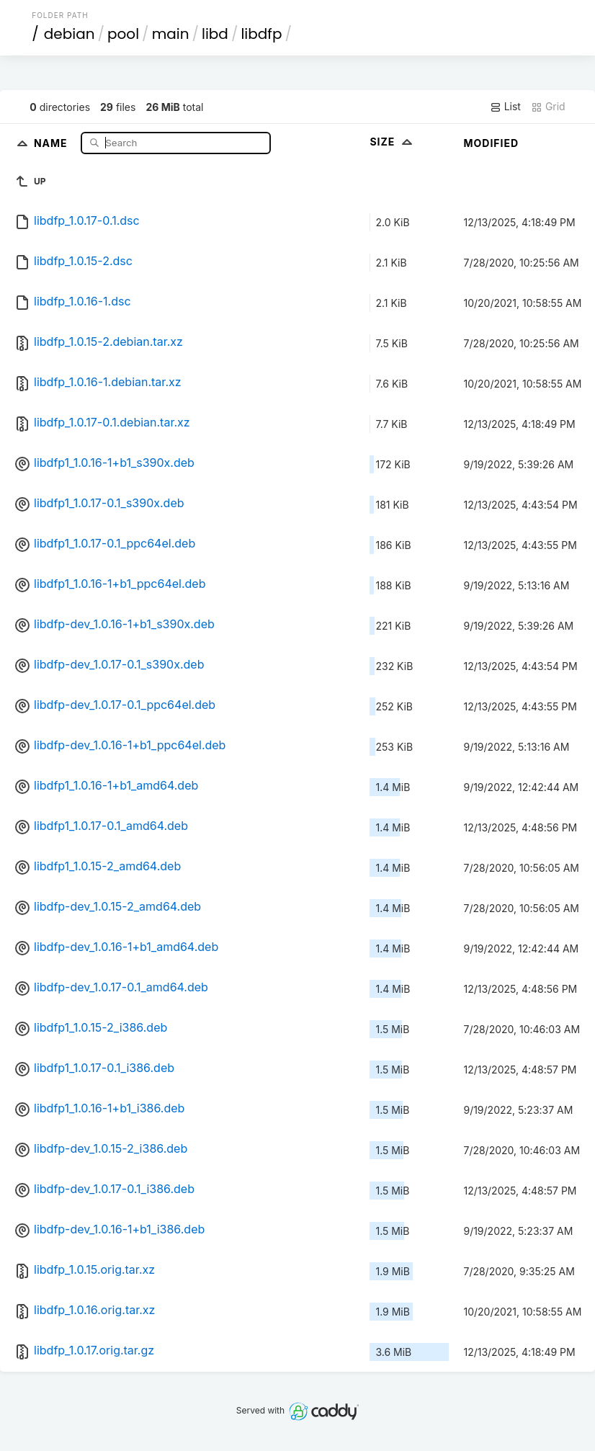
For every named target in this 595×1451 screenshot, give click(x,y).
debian (69, 34)
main (170, 34)
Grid (548, 106)
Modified (491, 143)
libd (215, 34)
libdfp (261, 34)
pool (123, 34)
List (505, 106)
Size (392, 141)
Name (52, 142)
